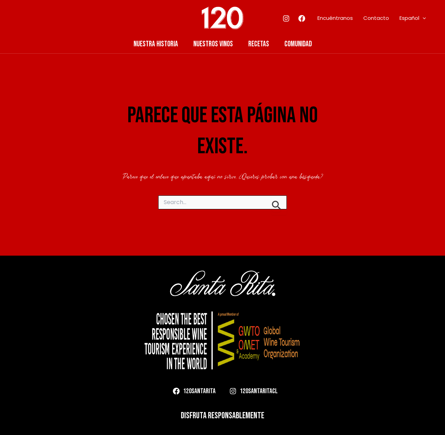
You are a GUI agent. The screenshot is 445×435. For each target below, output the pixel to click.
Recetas (258, 44)
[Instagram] (286, 18)
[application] (422, 18)
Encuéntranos (335, 18)
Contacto (376, 18)
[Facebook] (301, 18)
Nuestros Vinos (213, 44)
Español (412, 18)
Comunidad (298, 44)
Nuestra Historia (156, 44)
